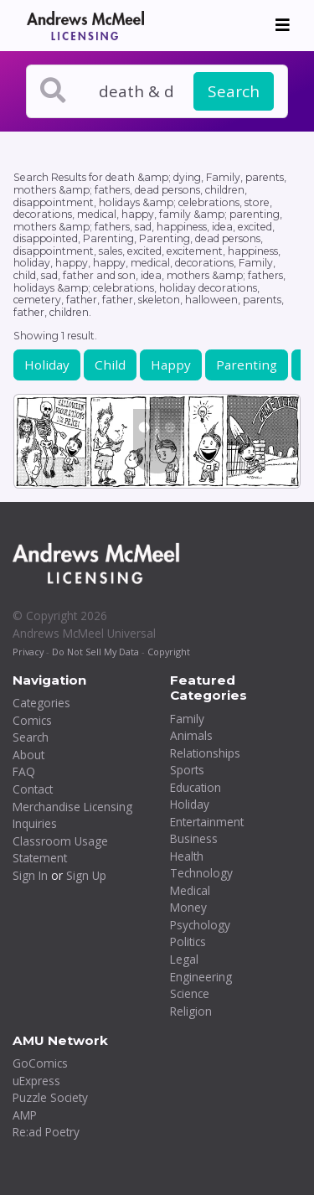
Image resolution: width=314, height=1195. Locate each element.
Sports (187, 770)
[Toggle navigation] (283, 25)
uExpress (36, 1081)
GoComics (40, 1063)
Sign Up (86, 875)
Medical (190, 890)
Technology (201, 873)
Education (195, 787)
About (28, 755)
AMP (25, 1115)
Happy (171, 364)
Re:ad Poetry (46, 1132)
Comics (32, 720)
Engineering (201, 977)
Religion (191, 1011)
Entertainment (207, 822)
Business (194, 838)
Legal (184, 959)
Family (187, 719)
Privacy (28, 651)
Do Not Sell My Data (95, 651)
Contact (33, 789)
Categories (41, 703)
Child (110, 364)
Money (188, 907)
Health (186, 856)
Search (234, 91)
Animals (191, 735)
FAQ (24, 771)
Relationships (205, 753)
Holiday (46, 364)
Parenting (246, 364)
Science (189, 993)
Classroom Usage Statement (60, 850)
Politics (188, 941)
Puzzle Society (50, 1097)
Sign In (30, 875)
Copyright (168, 651)
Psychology (200, 925)
